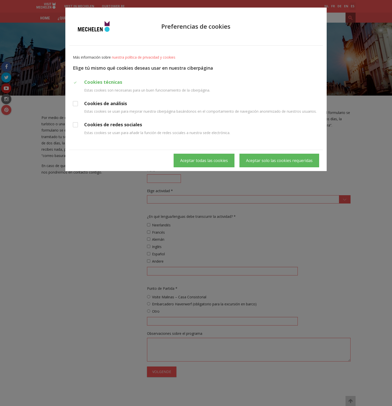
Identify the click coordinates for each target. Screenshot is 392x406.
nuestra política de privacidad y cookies (143, 57)
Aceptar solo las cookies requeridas (279, 160)
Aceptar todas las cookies (204, 160)
